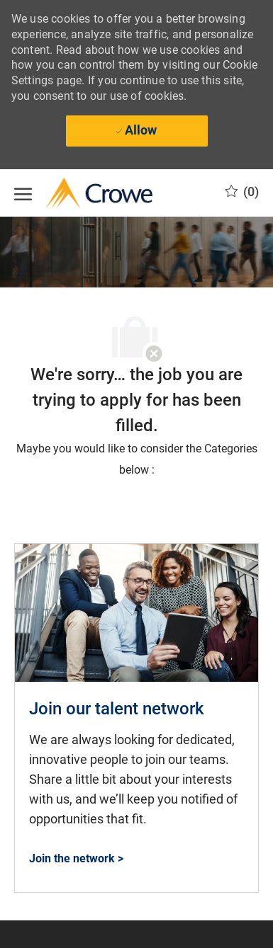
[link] (137, 718)
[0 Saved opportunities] (242, 192)
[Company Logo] (85, 193)
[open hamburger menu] (23, 192)
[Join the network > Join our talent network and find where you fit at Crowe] (76, 858)
